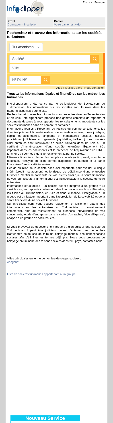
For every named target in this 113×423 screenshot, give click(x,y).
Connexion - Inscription (22, 24)
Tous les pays (73, 87)
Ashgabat (13, 262)
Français (100, 2)
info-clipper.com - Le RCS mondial (29, 8)
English (87, 2)
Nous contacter (94, 87)
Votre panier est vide (67, 24)
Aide (59, 87)
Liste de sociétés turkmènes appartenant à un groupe (41, 274)
